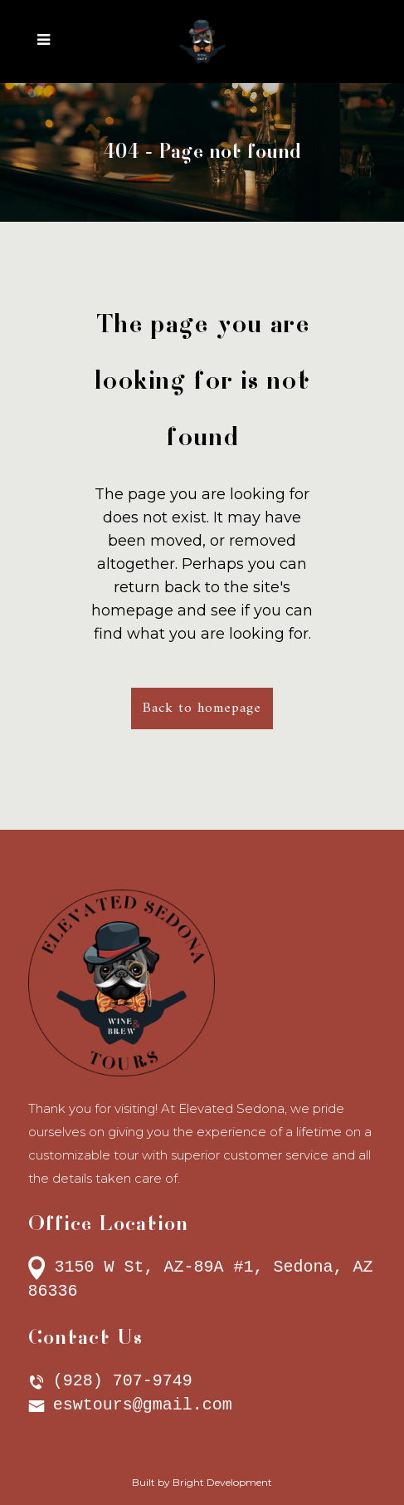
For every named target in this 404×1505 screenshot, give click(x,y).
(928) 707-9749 (122, 1381)
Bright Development (222, 1482)
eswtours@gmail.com (142, 1405)
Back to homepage (202, 708)
